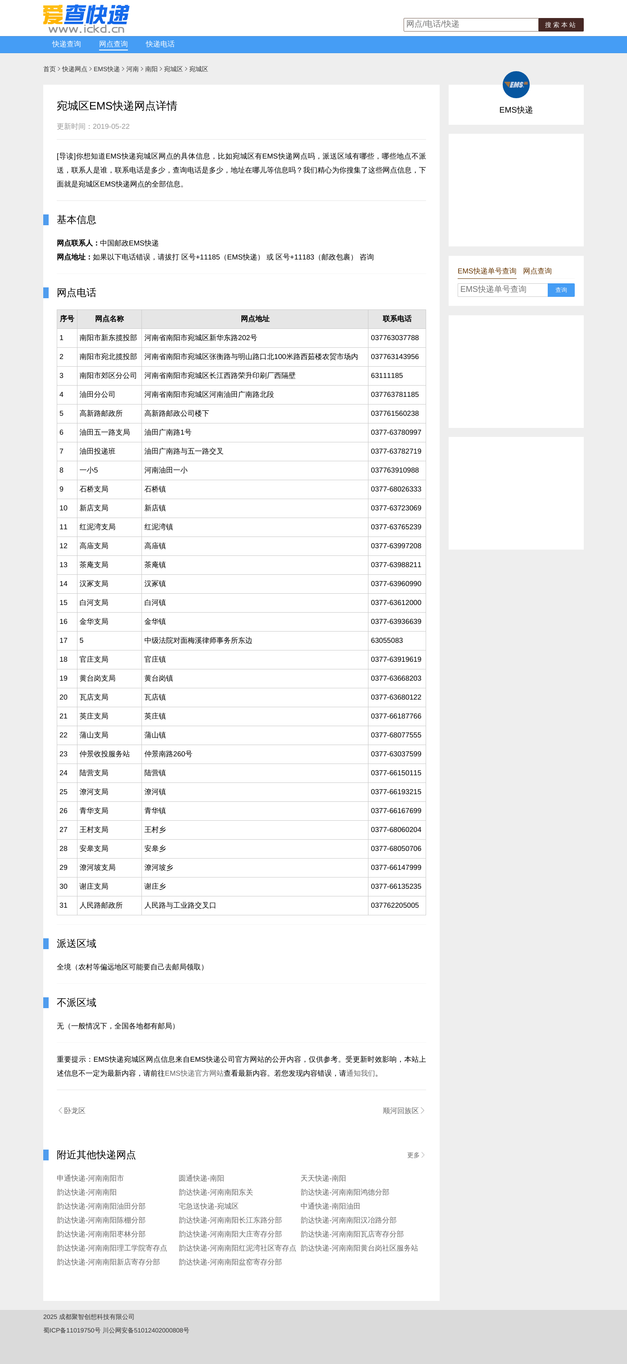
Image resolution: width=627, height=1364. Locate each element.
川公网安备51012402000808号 (146, 1330)
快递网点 (74, 69)
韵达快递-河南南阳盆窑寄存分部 (230, 1262)
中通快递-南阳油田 (330, 1206)
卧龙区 (71, 1111)
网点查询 (113, 44)
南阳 (151, 69)
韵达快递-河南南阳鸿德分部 (344, 1192)
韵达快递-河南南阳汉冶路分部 (348, 1220)
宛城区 (173, 69)
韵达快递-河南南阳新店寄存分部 (108, 1262)
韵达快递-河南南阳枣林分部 (101, 1234)
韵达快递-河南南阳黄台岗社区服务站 (359, 1248)
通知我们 (360, 1074)
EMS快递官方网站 (194, 1074)
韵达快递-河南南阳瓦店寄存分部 (352, 1234)
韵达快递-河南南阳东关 (216, 1192)
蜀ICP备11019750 (69, 1330)
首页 (49, 69)
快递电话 (160, 44)
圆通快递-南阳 (201, 1178)
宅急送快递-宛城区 (209, 1206)
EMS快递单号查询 (487, 271)
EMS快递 (107, 69)
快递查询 (66, 44)
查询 (561, 289)
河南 (132, 69)
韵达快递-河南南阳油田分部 (101, 1206)
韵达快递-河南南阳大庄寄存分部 (230, 1234)
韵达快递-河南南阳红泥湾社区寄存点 (237, 1248)
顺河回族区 (404, 1111)
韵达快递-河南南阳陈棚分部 (101, 1220)
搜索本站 (561, 24)
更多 (416, 1155)
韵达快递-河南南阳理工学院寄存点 (112, 1248)
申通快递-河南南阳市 (90, 1178)
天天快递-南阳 (323, 1178)
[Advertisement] (516, 190)
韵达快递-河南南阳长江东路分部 (230, 1220)
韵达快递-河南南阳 (87, 1192)
